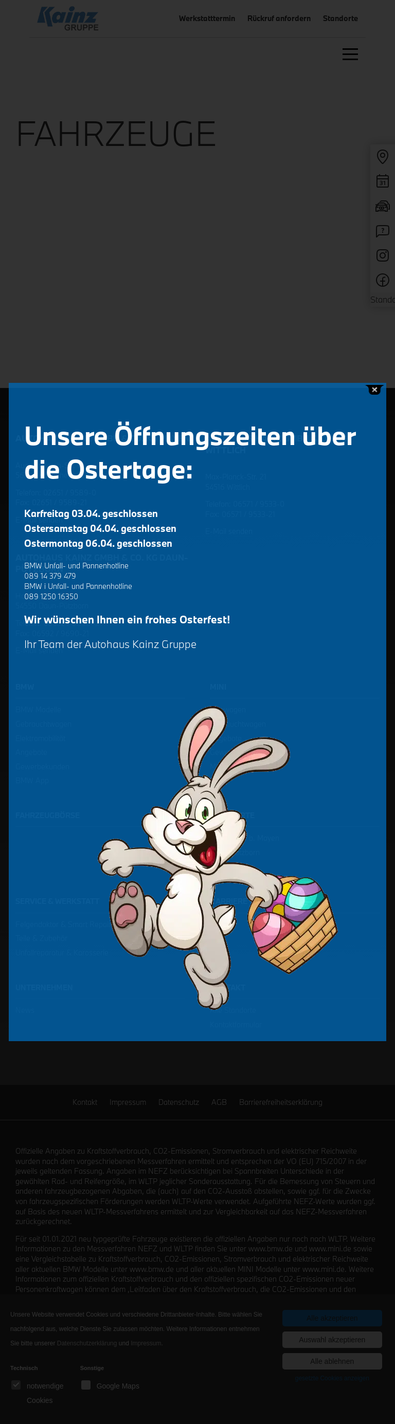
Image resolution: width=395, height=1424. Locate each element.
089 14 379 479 (50, 576)
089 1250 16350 (51, 596)
